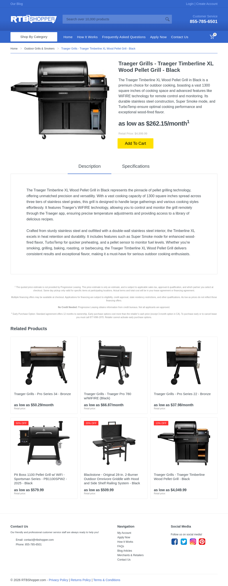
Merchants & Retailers (130, 555)
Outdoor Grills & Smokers (39, 48)
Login (190, 3)
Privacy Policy (58, 580)
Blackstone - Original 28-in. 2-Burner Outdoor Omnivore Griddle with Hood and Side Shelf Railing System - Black (112, 479)
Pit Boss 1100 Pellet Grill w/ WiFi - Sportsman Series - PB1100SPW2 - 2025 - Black (40, 479)
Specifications (135, 166)
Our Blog (16, 3)
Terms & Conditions (106, 580)
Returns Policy (81, 580)
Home (14, 48)
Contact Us (123, 559)
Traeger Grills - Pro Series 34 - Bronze (42, 394)
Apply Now (123, 537)
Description (89, 166)
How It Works (125, 541)
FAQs (120, 546)
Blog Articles (124, 550)
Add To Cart (135, 143)
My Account (124, 532)
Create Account (206, 3)
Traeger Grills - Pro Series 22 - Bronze (182, 394)
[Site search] (113, 19)
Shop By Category (33, 37)
